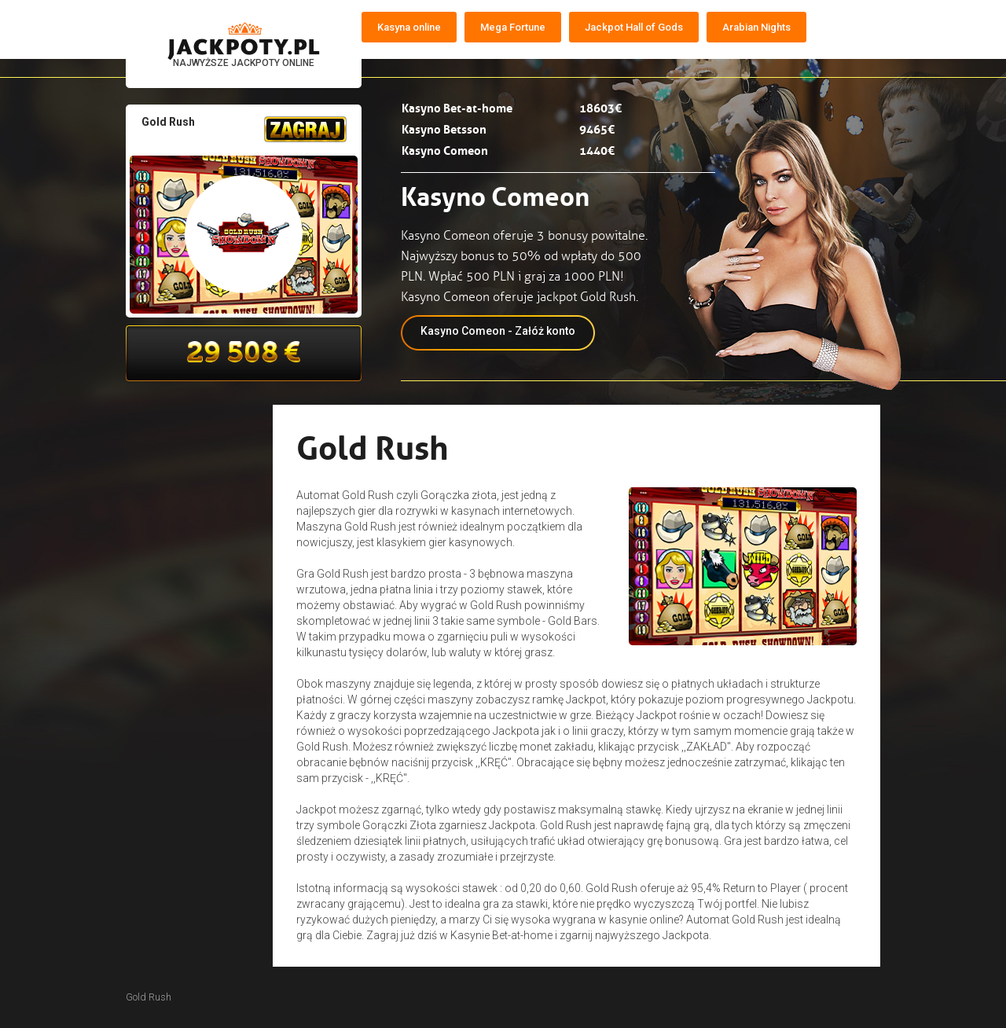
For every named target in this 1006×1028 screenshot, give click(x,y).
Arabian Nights (756, 27)
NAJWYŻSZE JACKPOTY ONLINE (243, 62)
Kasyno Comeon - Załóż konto (497, 331)
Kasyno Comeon (445, 149)
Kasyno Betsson (444, 128)
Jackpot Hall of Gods (634, 27)
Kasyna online (409, 27)
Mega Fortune (512, 27)
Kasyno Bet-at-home (457, 106)
